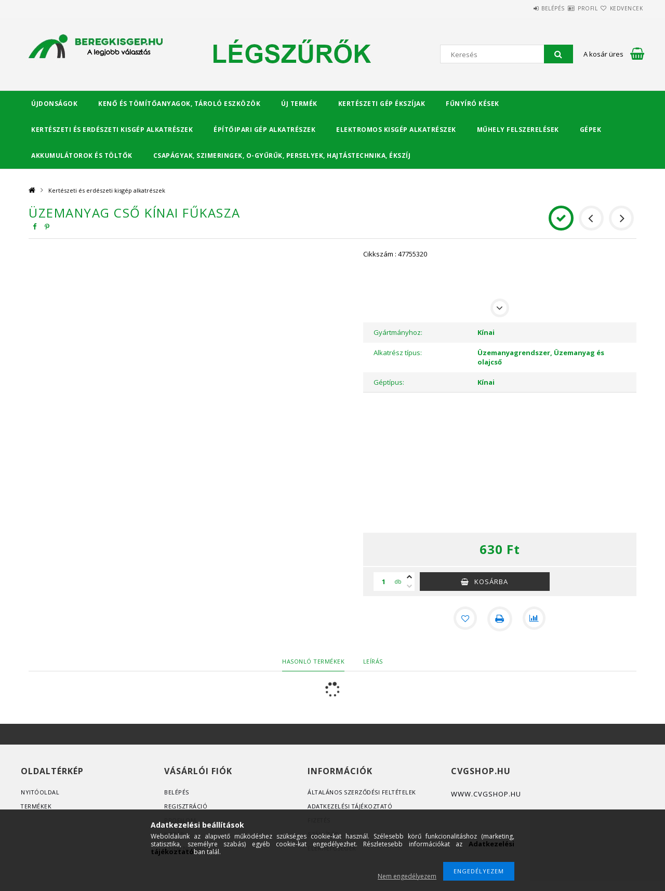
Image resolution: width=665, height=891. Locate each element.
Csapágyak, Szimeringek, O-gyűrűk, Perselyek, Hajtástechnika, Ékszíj (282, 155)
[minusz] (409, 586)
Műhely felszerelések (518, 129)
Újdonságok (54, 103)
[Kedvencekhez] (464, 618)
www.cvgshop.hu (486, 794)
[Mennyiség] (384, 581)
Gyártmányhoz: (398, 332)
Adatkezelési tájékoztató (351, 806)
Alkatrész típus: (398, 352)
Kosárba (491, 581)
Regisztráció (186, 806)
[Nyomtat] (499, 618)
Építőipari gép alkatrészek (264, 129)
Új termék (299, 103)
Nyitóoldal (40, 792)
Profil (569, 8)
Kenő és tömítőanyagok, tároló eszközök (179, 103)
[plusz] (409, 577)
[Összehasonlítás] (535, 618)
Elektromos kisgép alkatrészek (396, 129)
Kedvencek (620, 8)
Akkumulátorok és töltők (81, 155)
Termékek (36, 806)
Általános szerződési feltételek (363, 792)
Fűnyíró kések (472, 103)
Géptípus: (389, 382)
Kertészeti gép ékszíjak (381, 103)
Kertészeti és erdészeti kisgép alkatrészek (112, 129)
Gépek (591, 129)
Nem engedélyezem (407, 876)
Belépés (522, 8)
